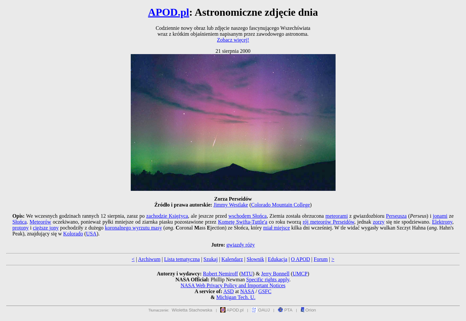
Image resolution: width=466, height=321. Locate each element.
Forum (321, 259)
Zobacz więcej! (233, 40)
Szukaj (211, 259)
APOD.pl (168, 12)
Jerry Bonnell (275, 273)
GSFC (264, 291)
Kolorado (73, 233)
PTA (285, 310)
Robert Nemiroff (220, 273)
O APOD (300, 259)
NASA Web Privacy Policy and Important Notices (233, 285)
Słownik (255, 259)
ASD (228, 291)
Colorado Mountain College (280, 205)
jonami (440, 216)
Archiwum (149, 259)
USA (91, 233)
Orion (308, 310)
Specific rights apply (267, 279)
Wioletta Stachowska (192, 310)
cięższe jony (46, 228)
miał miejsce (276, 228)
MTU (247, 273)
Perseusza (396, 216)
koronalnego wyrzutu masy (133, 228)
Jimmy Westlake (230, 205)
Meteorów (40, 222)
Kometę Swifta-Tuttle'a (242, 222)
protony (20, 228)
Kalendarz (232, 259)
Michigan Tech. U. (235, 297)
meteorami (336, 216)
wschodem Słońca (247, 216)
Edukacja (277, 259)
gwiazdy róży (240, 245)
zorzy (379, 222)
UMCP (300, 273)
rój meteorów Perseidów (328, 222)
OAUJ (261, 310)
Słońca (19, 222)
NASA (247, 291)
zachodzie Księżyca (167, 216)
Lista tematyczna (182, 259)
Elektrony (442, 222)
